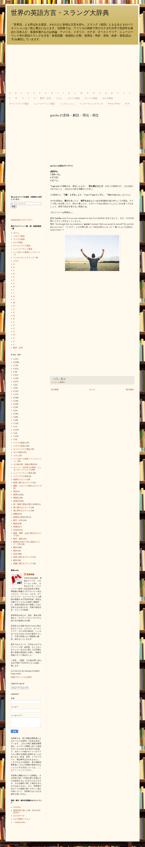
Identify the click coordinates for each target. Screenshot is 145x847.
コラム (59, 98)
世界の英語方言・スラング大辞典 (60, 12)
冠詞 (15, 491)
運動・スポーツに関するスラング (27, 486)
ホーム (92, 390)
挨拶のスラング (20, 479)
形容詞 (16, 501)
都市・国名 (18, 539)
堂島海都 (30, 574)
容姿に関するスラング (22, 557)
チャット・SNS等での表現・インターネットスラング (27, 468)
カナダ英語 (107, 98)
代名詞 (16, 530)
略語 (15, 560)
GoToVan (16, 807)
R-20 (127, 103)
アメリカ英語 (90, 98)
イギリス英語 (73, 98)
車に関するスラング (21, 507)
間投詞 (16, 498)
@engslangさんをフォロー (22, 220)
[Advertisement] (72, 68)
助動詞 (16, 514)
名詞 (15, 554)
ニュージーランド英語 (44, 104)
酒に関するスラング (21, 511)
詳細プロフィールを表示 (21, 677)
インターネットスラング (91, 104)
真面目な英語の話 (20, 517)
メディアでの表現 (20, 476)
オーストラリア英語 (19, 104)
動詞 (15, 547)
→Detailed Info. (19, 822)
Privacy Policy (114, 103)
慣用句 (62, 382)
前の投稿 (129, 390)
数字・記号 (45, 98)
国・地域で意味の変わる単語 (25, 504)
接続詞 (16, 524)
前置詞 (16, 527)
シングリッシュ (67, 104)
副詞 (15, 551)
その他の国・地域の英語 (23, 464)
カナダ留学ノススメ (21, 819)
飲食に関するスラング (22, 483)
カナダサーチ (19, 816)
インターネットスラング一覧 (25, 258)
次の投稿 (54, 390)
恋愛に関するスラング (22, 564)
